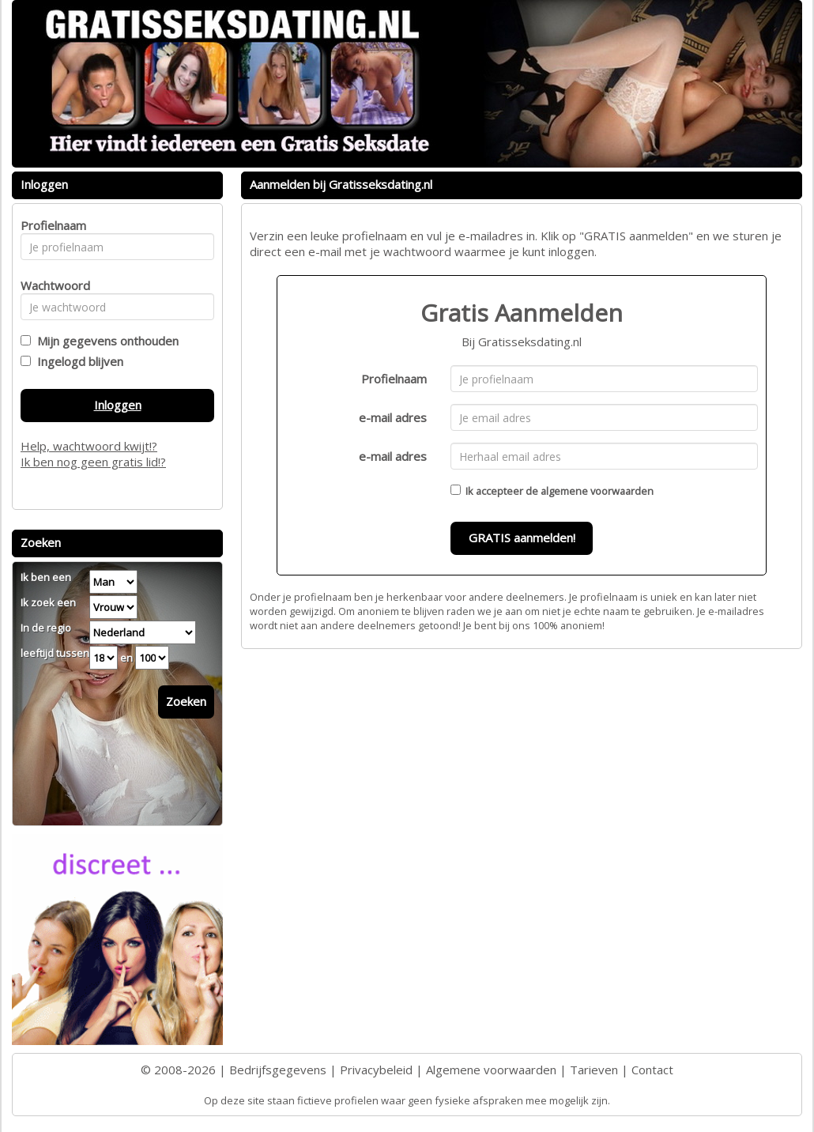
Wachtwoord (51, 285)
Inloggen (117, 405)
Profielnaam (394, 379)
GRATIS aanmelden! (522, 537)
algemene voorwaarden (597, 491)
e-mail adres (393, 417)
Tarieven (594, 1069)
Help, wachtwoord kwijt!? (89, 446)
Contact (652, 1069)
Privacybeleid (376, 1069)
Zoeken (186, 701)
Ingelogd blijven (77, 361)
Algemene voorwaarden (491, 1069)
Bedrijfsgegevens (277, 1069)
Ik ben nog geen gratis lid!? (93, 462)
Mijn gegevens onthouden (105, 341)
